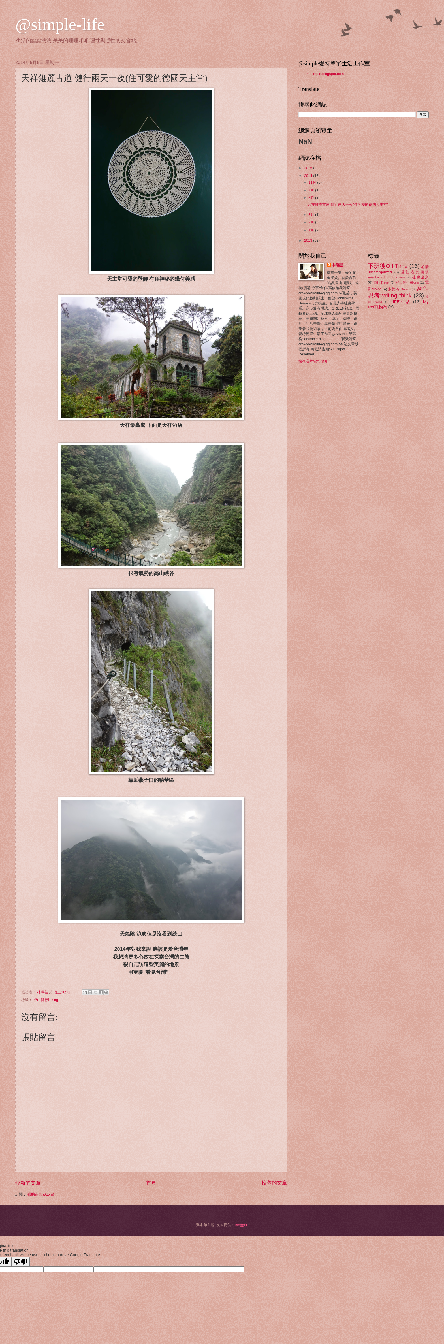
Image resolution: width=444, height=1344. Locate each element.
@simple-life (59, 24)
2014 (308, 176)
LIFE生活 (400, 301)
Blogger (241, 1225)
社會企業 (420, 277)
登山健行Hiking (45, 1000)
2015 (308, 168)
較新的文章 (28, 1183)
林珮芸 (337, 265)
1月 (311, 230)
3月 (311, 214)
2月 (311, 222)
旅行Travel (381, 282)
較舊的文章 (274, 1183)
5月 (311, 198)
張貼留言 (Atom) (40, 1194)
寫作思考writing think (398, 292)
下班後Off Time (388, 266)
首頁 (151, 1183)
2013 (308, 240)
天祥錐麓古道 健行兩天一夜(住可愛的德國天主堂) (348, 204)
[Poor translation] (21, 1261)
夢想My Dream (399, 289)
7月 (311, 190)
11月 (312, 182)
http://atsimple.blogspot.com (321, 74)
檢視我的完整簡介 (313, 361)
